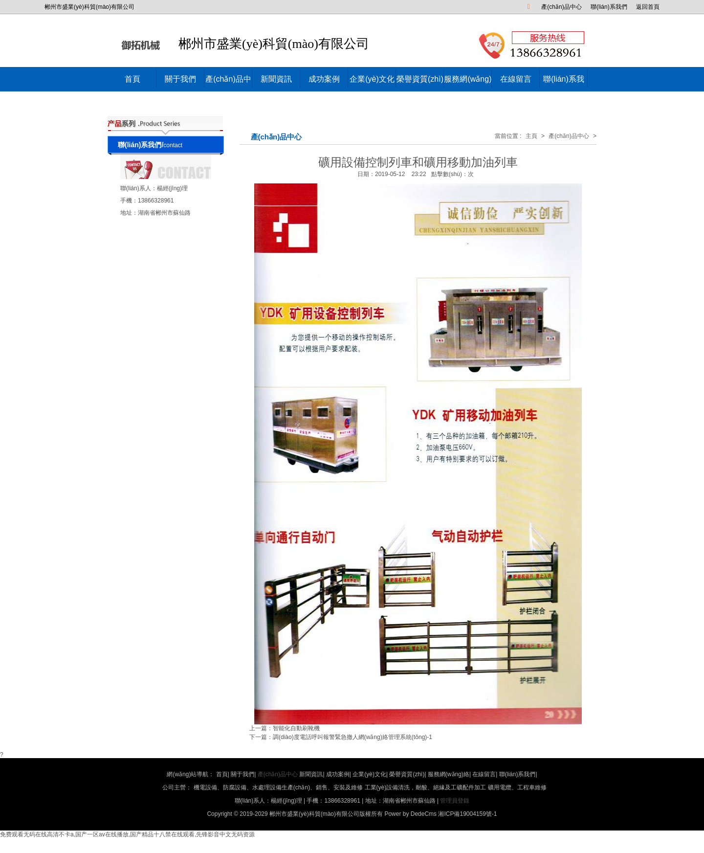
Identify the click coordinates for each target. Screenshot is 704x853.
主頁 (531, 136)
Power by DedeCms (410, 813)
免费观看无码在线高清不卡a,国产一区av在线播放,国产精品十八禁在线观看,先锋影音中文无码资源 (127, 834)
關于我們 (180, 79)
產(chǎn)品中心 (561, 6)
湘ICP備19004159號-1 (467, 813)
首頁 (132, 79)
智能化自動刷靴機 (296, 728)
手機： (129, 200)
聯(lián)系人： (138, 188)
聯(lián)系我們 (609, 6)
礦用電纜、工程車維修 (517, 787)
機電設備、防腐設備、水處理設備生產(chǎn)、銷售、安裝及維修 (278, 787)
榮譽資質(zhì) (419, 79)
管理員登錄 (454, 800)
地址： (129, 212)
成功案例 (324, 79)
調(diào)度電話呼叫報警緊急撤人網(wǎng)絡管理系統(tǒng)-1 (352, 737)
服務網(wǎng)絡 (467, 91)
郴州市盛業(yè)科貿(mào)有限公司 (244, 44)
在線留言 (515, 79)
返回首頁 (648, 6)
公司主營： (354, 787)
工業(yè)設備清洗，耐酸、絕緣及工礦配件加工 (425, 787)
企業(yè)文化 (372, 79)
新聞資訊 (276, 79)
